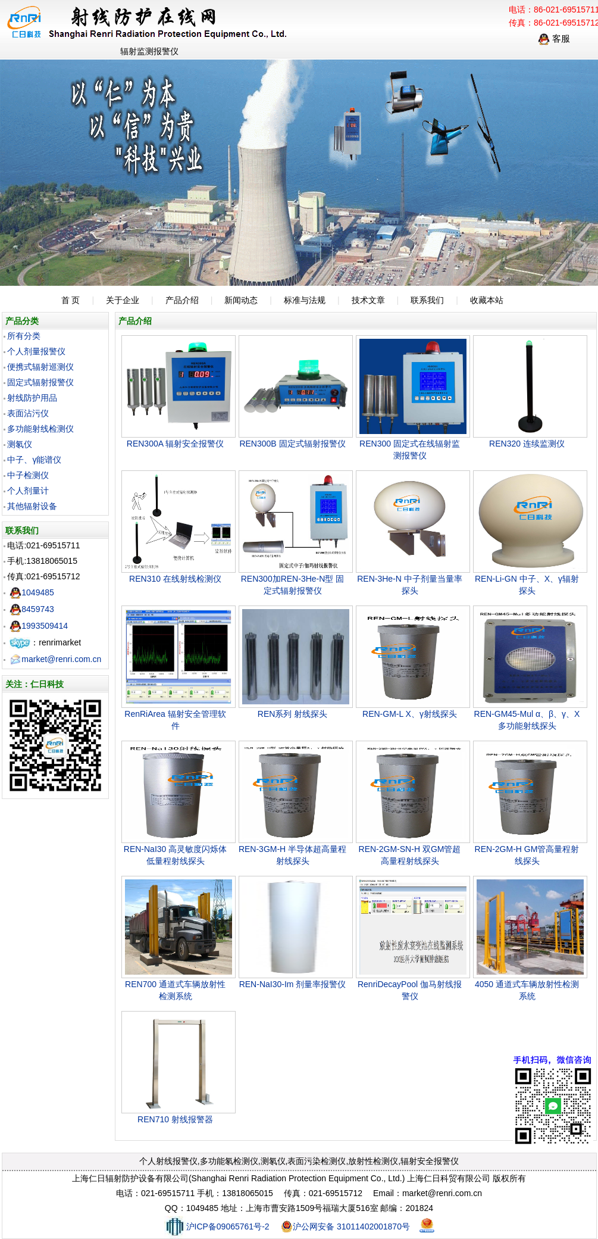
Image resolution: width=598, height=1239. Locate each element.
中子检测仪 (28, 475)
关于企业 (122, 300)
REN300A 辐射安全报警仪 (175, 443)
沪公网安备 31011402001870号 (345, 1226)
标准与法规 (304, 300)
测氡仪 (19, 444)
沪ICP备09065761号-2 (217, 1226)
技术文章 (368, 300)
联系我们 (427, 300)
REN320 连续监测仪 (527, 443)
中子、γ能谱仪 (34, 459)
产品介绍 (182, 300)
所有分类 (23, 336)
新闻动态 (241, 300)
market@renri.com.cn (55, 659)
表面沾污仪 (28, 413)
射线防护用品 (32, 397)
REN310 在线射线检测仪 (175, 578)
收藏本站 (486, 300)
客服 (554, 38)
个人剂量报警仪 (36, 351)
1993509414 (39, 626)
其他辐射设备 (32, 506)
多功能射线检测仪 (40, 428)
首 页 (70, 300)
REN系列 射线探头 (292, 714)
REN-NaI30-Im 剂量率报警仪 (292, 984)
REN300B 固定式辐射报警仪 (292, 443)
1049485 (32, 592)
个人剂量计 (28, 490)
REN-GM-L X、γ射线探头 (409, 714)
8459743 (32, 609)
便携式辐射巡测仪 (40, 367)
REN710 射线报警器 (175, 1119)
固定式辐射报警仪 (40, 382)
